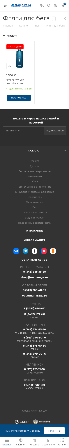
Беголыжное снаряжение (35, 171)
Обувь (34, 181)
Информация (34, 240)
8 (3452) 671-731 (34, 315)
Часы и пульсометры (34, 212)
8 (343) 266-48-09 (34, 290)
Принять (54, 430)
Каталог (34, 150)
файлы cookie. (31, 430)
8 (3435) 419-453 (34, 386)
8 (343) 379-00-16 (34, 355)
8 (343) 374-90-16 (34, 339)
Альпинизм (34, 176)
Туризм (34, 166)
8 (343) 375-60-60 (34, 347)
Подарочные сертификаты (34, 222)
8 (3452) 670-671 (34, 308)
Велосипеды (34, 196)
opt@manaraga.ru (34, 295)
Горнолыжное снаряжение (34, 186)
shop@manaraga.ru (34, 277)
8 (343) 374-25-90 (34, 331)
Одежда (35, 160)
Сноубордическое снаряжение (34, 191)
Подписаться (55, 130)
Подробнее (18, 97)
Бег (34, 207)
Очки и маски (34, 202)
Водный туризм (34, 217)
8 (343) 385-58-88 (34, 271)
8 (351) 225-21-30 (34, 371)
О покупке (34, 230)
